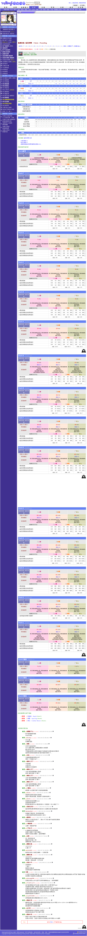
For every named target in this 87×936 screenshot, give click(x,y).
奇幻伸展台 (5, 86)
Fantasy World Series (80, 933)
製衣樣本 (5, 63)
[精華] (10, 78)
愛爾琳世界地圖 (7, 38)
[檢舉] (53, 731)
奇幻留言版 (5, 95)
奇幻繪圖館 (5, 80)
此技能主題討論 (23, 728)
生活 (11, 9)
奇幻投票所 (5, 105)
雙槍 (44, 9)
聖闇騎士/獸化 (58, 9)
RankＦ (21, 173)
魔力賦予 (5, 40)
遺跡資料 (5, 48)
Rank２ (21, 597)
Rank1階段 (22, 659)
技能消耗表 (5, 33)
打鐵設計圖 (5, 65)
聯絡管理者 (82, 3)
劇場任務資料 (6, 52)
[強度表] (11, 33)
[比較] (10, 42)
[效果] (10, 61)
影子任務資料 (6, 50)
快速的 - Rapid (32, 716)
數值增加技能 (6, 31)
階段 (65, 46)
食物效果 (5, 73)
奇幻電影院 (5, 87)
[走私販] (11, 89)
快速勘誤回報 (82, 932)
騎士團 (72, 9)
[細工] (12, 59)
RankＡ (21, 321)
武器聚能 (5, 61)
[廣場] (14, 78)
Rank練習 (22, 151)
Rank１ (21, 622)
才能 (51, 9)
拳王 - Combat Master (34, 720)
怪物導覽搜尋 (6, 44)
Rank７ (21, 418)
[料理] (11, 46)
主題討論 (5, 107)
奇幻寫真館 (5, 84)
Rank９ (21, 355)
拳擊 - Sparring (32, 718)
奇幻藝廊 (5, 78)
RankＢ (21, 292)
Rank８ (21, 388)
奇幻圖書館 (5, 91)
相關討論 (77, 46)
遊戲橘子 (75, 5)
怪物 (80, 9)
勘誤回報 (75, 3)
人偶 (41, 9)
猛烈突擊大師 (28, 138)
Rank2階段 (22, 678)
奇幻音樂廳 (5, 82)
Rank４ (21, 538)
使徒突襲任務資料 (7, 56)
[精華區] (11, 95)
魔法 (22, 9)
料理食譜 (5, 69)
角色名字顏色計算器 (8, 109)
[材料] (14, 61)
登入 (70, 3)
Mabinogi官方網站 (82, 5)
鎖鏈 (48, 9)
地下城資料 (5, 46)
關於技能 (6, 9)
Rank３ (21, 568)
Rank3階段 (22, 696)
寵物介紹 (5, 42)
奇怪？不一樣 (6, 111)
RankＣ (21, 262)
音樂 (37, 9)
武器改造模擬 (6, 59)
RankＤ (21, 232)
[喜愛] (10, 40)
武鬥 (30, 9)
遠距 (19, 9)
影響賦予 (70, 46)
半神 (64, 9)
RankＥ (21, 203)
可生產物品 (5, 67)
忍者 (33, 9)
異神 (68, 9)
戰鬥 (15, 9)
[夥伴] (14, 42)
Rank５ (21, 508)
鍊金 (26, 9)
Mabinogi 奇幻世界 (21, 3)
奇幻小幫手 (5, 89)
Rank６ (21, 447)
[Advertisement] (44, 28)
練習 (20, 46)
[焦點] (10, 107)
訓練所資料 (5, 54)
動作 (76, 9)
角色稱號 (5, 71)
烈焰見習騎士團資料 (8, 57)
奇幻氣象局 (5, 93)
